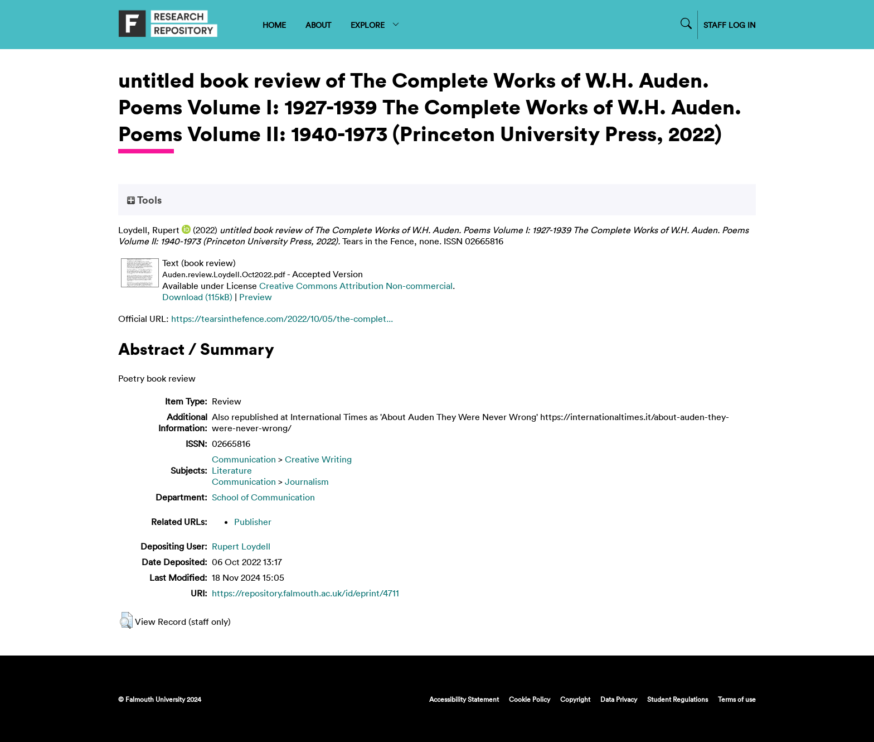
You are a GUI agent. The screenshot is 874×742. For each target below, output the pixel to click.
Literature (232, 470)
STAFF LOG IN (729, 25)
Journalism (307, 481)
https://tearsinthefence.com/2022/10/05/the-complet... (282, 318)
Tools (144, 199)
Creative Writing (318, 459)
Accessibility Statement (464, 699)
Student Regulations (677, 699)
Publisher (252, 521)
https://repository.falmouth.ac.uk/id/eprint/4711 (305, 593)
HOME (274, 25)
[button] (126, 620)
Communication (244, 459)
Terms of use (737, 699)
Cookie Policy (529, 699)
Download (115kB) (197, 296)
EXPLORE (375, 25)
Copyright (575, 699)
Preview (255, 296)
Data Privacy (618, 699)
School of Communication (263, 497)
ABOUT (318, 25)
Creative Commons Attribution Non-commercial (356, 285)
